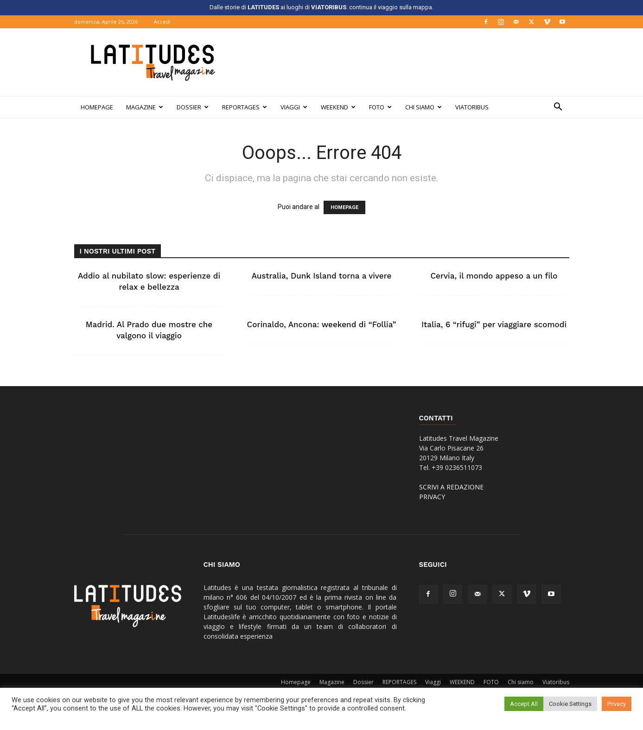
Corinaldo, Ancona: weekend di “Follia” (321, 324)
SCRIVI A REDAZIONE (451, 486)
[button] (558, 107)
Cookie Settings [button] (570, 703)
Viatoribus (472, 107)
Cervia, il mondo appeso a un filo (493, 275)
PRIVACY (432, 496)
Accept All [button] (524, 703)
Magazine (144, 107)
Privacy (616, 703)
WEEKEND (338, 107)
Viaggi (293, 107)
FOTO (380, 107)
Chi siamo (423, 107)
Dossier (193, 107)
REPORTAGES (244, 107)
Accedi (162, 21)
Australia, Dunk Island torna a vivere (322, 275)
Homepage (97, 107)
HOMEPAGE (344, 207)
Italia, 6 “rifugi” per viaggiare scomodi (494, 324)
